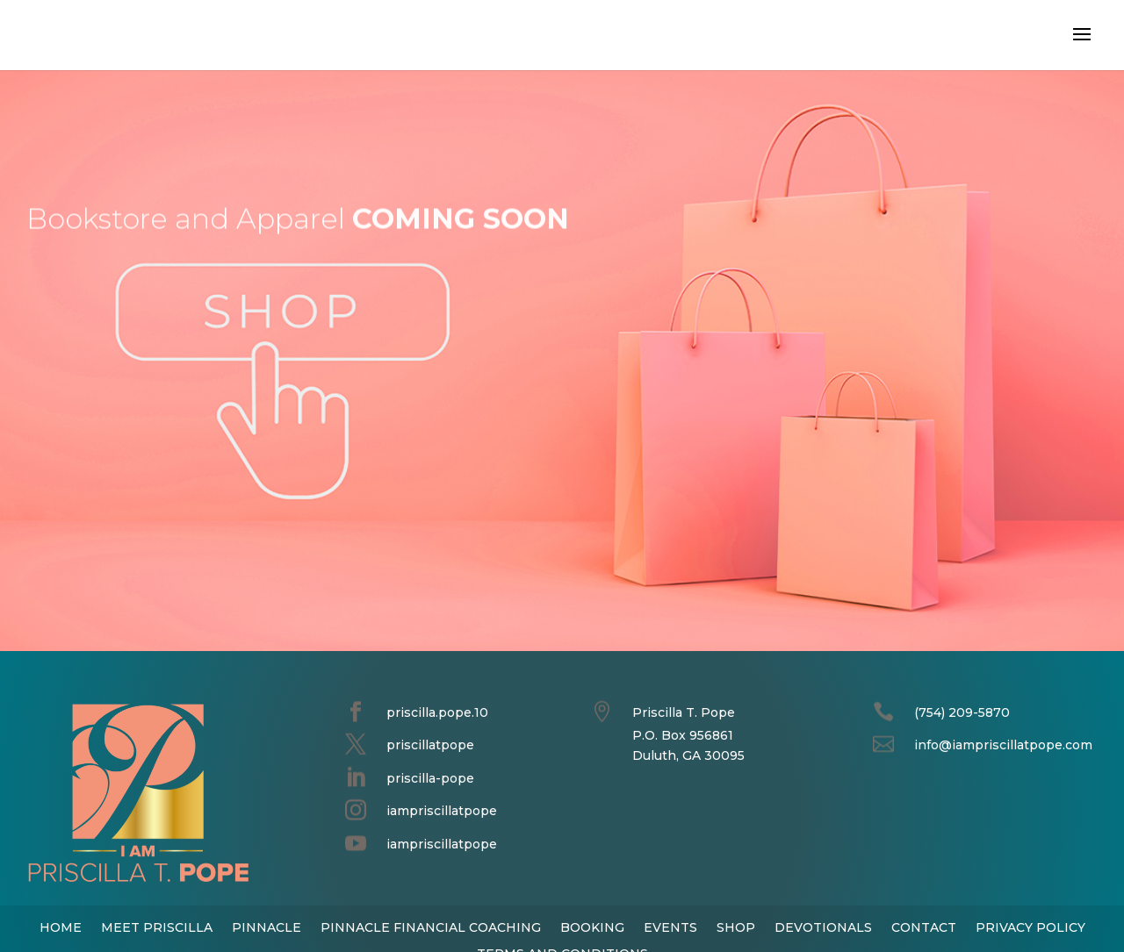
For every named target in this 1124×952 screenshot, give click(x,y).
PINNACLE (266, 927)
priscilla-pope (430, 778)
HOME (61, 927)
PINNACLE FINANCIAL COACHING (431, 927)
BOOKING (592, 927)
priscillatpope (430, 745)
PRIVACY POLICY (1030, 927)
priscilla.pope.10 (437, 712)
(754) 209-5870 (962, 712)
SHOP (736, 927)
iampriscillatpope (441, 811)
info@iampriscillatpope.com (1003, 745)
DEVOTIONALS (823, 927)
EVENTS (670, 927)
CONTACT (923, 927)
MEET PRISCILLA (157, 927)
